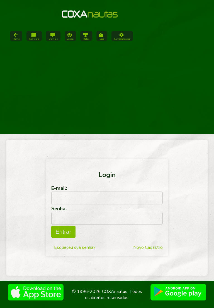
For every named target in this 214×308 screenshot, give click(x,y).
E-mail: (59, 188)
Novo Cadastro (148, 247)
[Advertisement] (107, 89)
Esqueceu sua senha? (75, 247)
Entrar (63, 231)
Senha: (59, 208)
